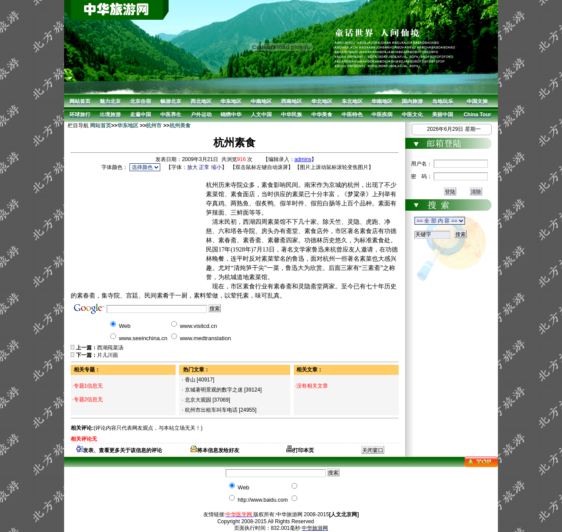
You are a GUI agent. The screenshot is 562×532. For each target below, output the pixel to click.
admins (303, 159)
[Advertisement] (138, 228)
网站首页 (100, 125)
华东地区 (127, 125)
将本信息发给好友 (215, 450)
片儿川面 (107, 355)
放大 (192, 167)
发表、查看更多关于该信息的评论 (119, 450)
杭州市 (154, 125)
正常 (204, 167)
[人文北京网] (344, 514)
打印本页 (300, 450)
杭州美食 (180, 125)
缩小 (216, 167)
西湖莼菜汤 (110, 348)
